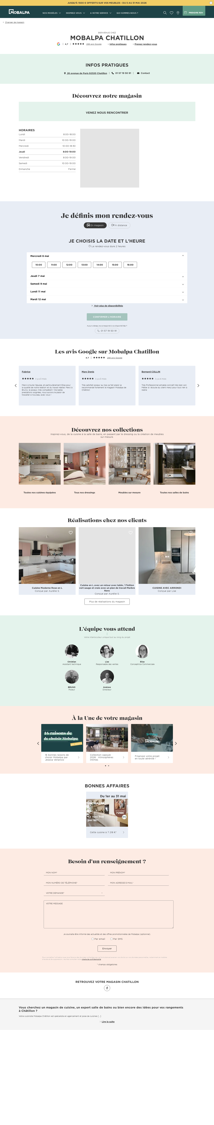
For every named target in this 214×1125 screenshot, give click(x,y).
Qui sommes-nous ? (127, 13)
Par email (99, 939)
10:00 (38, 264)
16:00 (130, 264)
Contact (143, 73)
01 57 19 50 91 (121, 73)
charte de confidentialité (91, 959)
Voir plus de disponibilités (107, 305)
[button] (107, 256)
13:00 (84, 264)
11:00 (54, 264)
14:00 (100, 264)
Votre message (54, 903)
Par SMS (118, 939)
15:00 (115, 264)
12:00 (69, 264)
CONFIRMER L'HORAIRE (107, 317)
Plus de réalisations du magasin (107, 601)
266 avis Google (93, 44)
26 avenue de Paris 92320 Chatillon (85, 73)
